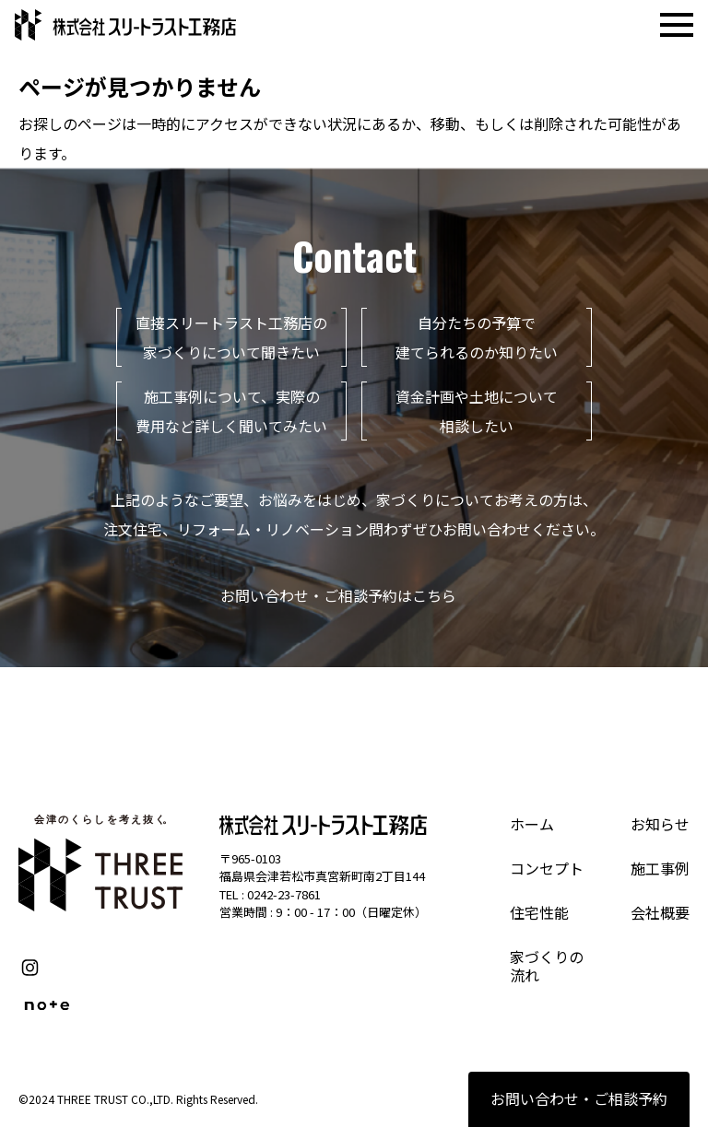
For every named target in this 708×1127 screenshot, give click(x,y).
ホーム (532, 824)
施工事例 (660, 868)
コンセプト (547, 868)
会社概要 (660, 912)
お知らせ (660, 824)
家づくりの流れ (547, 965)
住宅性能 (539, 912)
